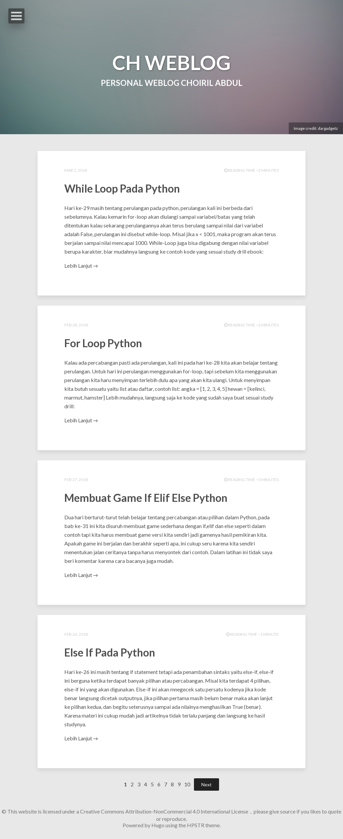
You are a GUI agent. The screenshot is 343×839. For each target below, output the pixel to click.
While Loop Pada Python (122, 188)
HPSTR (195, 825)
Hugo (157, 825)
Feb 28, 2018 (76, 324)
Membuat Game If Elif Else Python (145, 497)
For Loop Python (103, 343)
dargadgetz (328, 128)
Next (206, 784)
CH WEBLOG (171, 62)
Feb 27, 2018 (76, 479)
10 (187, 784)
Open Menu (16, 15)
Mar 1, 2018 (75, 170)
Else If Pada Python (109, 652)
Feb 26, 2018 (76, 634)
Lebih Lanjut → (81, 265)
